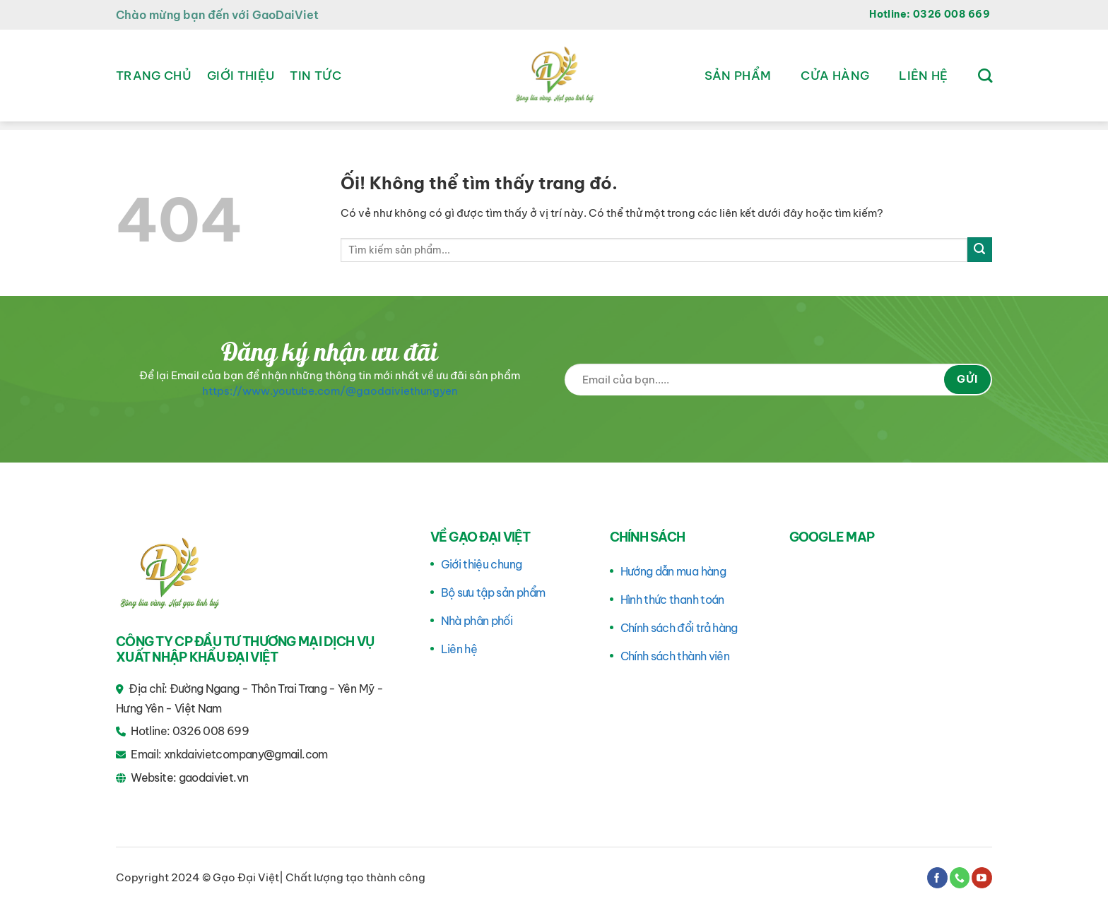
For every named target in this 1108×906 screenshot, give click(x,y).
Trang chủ (153, 75)
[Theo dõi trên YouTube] (982, 877)
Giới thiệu (240, 75)
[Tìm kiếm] (985, 75)
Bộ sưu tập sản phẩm (493, 592)
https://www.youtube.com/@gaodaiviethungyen (330, 391)
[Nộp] (979, 249)
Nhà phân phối (477, 621)
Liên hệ (923, 75)
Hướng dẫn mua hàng (673, 571)
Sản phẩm (738, 75)
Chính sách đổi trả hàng (679, 628)
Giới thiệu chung (481, 564)
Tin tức (315, 75)
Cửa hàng (835, 75)
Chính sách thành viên (675, 656)
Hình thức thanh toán (672, 599)
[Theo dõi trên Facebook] (937, 877)
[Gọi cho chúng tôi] (960, 877)
